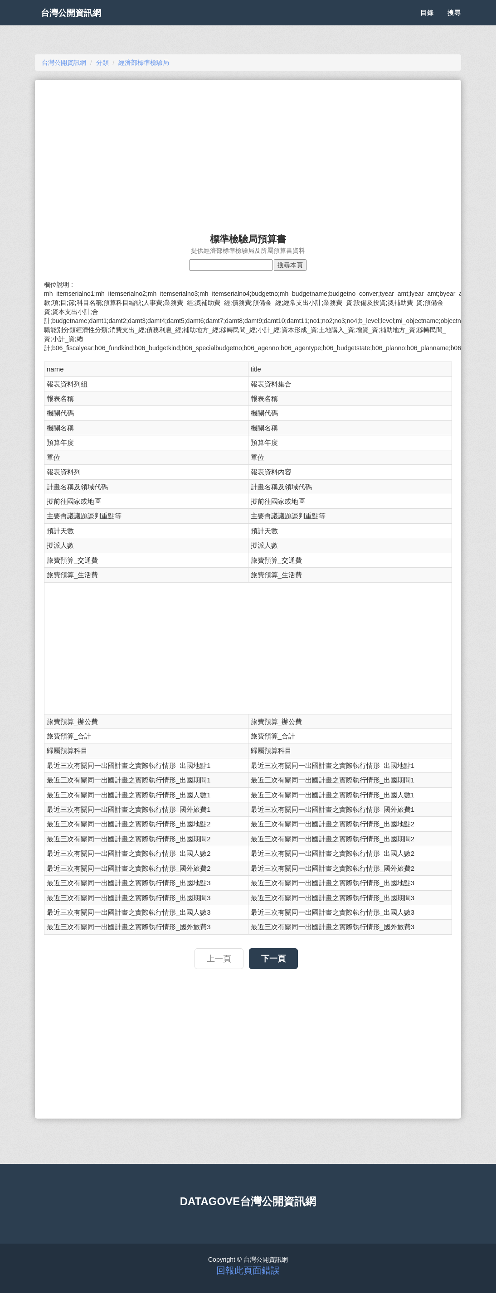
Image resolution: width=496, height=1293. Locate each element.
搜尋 (454, 23)
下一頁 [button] (273, 958)
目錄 (427, 23)
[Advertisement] (248, 152)
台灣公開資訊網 (79, 22)
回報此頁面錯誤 (248, 1270)
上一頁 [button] (219, 958)
